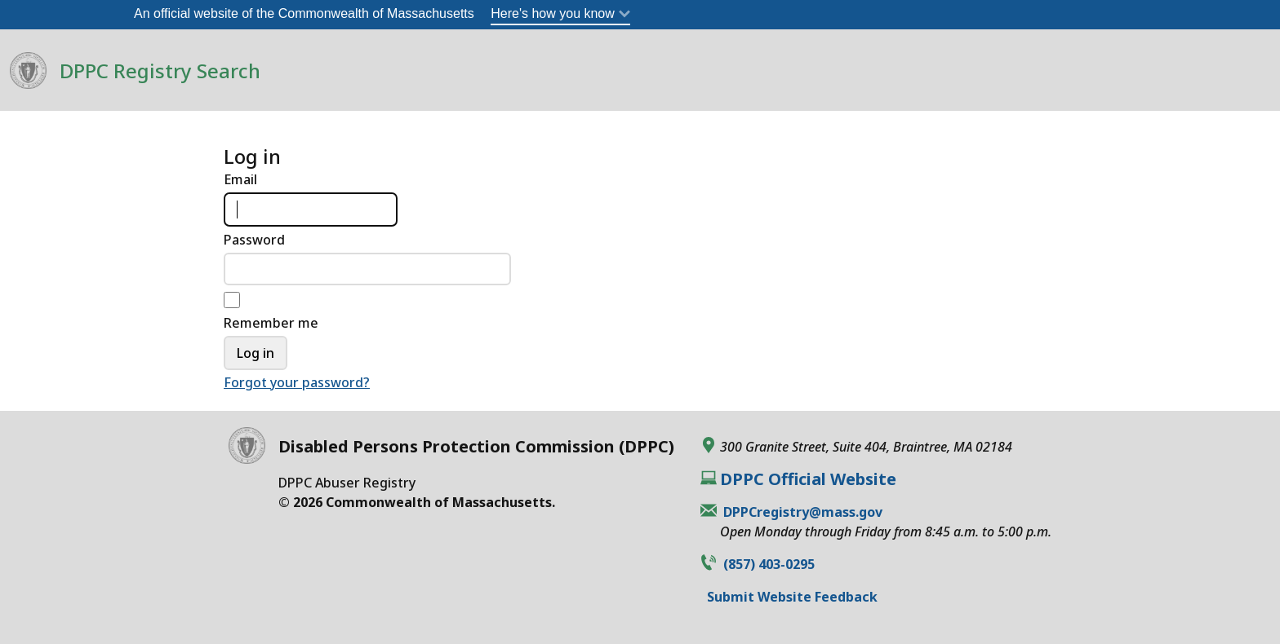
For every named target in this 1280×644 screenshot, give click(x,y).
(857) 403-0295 (769, 564)
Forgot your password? (297, 382)
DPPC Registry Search (160, 70)
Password (254, 240)
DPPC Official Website (808, 479)
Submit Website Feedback (792, 597)
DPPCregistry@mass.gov (802, 512)
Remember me (271, 323)
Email (240, 179)
